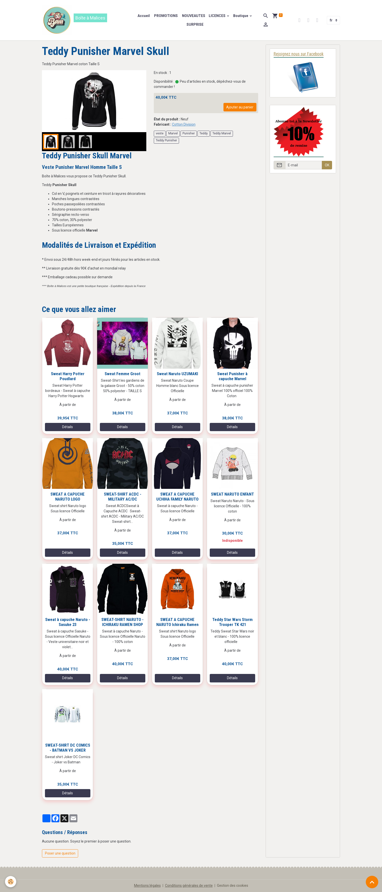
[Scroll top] (372, 882)
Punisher (189, 133)
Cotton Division (183, 124)
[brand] (86, 20)
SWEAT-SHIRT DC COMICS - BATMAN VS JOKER (67, 748)
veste (160, 133)
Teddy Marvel (221, 133)
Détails (67, 427)
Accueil (144, 16)
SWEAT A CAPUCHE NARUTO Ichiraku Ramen (177, 622)
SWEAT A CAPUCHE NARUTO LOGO (67, 497)
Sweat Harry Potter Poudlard (67, 376)
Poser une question (60, 853)
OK (327, 165)
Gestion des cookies (232, 886)
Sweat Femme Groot (122, 373)
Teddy (203, 133)
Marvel (173, 133)
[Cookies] (10, 881)
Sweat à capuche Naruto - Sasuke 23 (67, 622)
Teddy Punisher (166, 140)
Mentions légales (147, 886)
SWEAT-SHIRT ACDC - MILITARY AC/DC (122, 497)
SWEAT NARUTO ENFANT (232, 494)
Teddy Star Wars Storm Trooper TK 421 (232, 622)
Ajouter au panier (239, 107)
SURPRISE (195, 24)
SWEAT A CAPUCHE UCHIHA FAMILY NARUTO (177, 497)
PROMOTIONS (165, 16)
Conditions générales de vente (189, 886)
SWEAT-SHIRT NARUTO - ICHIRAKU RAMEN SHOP (122, 622)
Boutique (241, 16)
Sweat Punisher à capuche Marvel (232, 376)
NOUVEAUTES (193, 16)
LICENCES (217, 16)
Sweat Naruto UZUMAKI (177, 373)
